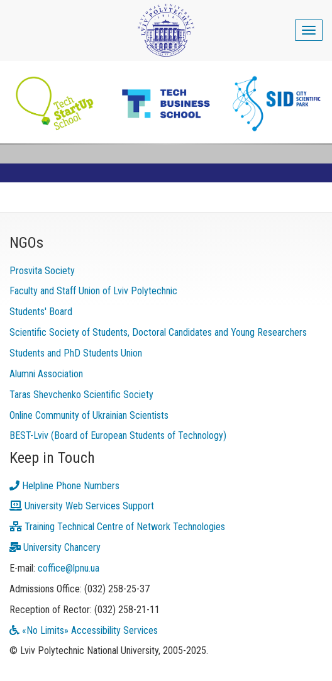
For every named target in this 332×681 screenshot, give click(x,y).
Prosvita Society (42, 271)
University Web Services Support (81, 506)
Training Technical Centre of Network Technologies (117, 527)
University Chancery (55, 547)
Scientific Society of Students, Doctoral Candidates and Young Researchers (158, 332)
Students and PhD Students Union (75, 353)
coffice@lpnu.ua (68, 568)
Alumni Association (46, 374)
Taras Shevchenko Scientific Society (81, 395)
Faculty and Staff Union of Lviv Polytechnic (93, 291)
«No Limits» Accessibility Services (83, 630)
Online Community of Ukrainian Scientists (89, 415)
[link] (166, 103)
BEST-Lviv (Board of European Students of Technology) (117, 435)
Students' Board (40, 312)
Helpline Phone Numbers (64, 486)
